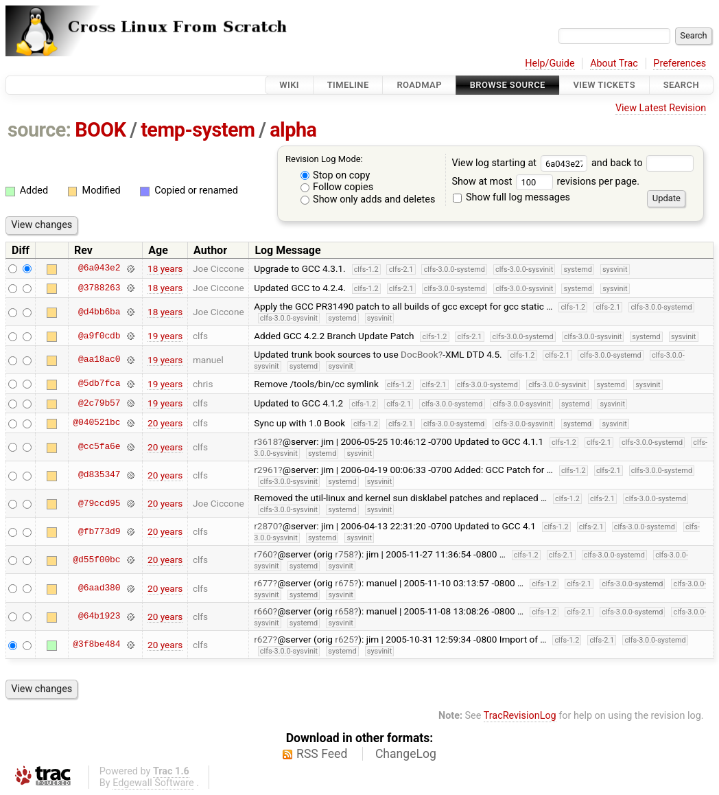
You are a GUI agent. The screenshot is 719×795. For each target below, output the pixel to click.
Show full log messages (511, 197)
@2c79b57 (99, 403)
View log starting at (521, 163)
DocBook (419, 354)
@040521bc (96, 423)
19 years (165, 335)
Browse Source (507, 85)
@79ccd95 (99, 503)
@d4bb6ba (99, 312)
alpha (293, 129)
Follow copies (337, 187)
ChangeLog (405, 754)
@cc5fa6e (99, 447)
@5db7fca (99, 384)
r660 (263, 611)
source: (39, 129)
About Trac (614, 63)
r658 (344, 611)
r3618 (266, 441)
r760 (263, 554)
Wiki (289, 85)
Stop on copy (335, 175)
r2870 (266, 525)
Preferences (679, 63)
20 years (165, 422)
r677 (263, 582)
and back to (642, 163)
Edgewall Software (153, 783)
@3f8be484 (96, 644)
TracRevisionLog (520, 716)
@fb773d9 (99, 531)
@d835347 (99, 475)
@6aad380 (99, 588)
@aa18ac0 (99, 360)
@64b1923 (99, 616)
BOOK (100, 129)
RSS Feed (321, 754)
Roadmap (419, 85)
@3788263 (99, 287)
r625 (344, 639)
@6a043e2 (99, 268)
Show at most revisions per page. (545, 181)
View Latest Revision (660, 108)
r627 (263, 639)
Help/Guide (549, 63)
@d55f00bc (96, 559)
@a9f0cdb (99, 336)
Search (681, 85)
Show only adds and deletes (368, 199)
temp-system (198, 129)
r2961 (266, 469)
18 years (165, 268)
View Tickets (604, 85)
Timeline (348, 85)
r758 (344, 554)
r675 (344, 582)
